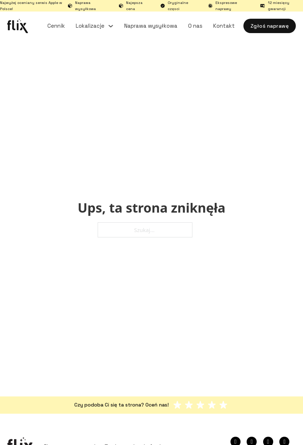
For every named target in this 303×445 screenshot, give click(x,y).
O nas (195, 25)
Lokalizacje (90, 25)
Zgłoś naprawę (270, 26)
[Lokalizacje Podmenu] (110, 26)
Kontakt (224, 25)
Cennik (56, 25)
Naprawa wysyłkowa (150, 25)
